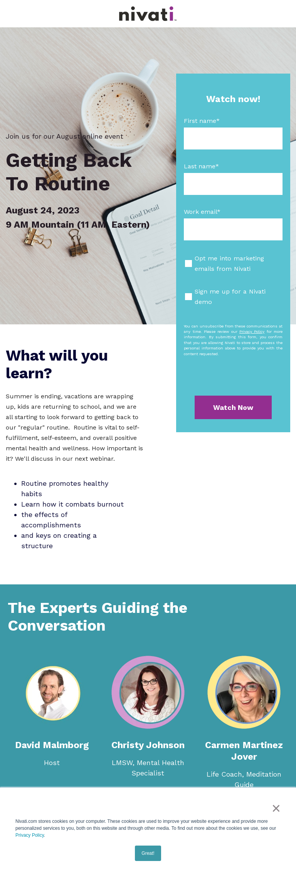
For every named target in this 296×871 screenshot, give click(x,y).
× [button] (276, 808)
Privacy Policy (29, 835)
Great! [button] (147, 853)
